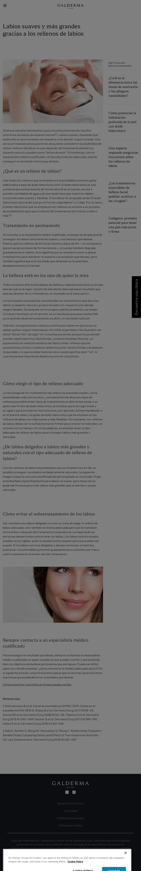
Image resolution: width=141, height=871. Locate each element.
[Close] (126, 863)
